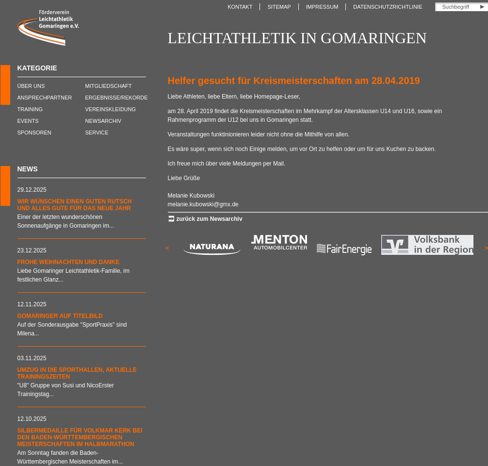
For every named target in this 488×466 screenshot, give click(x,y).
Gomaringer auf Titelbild (60, 316)
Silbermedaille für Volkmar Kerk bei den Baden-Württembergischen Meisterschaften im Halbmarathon (80, 437)
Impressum (322, 7)
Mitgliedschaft (108, 86)
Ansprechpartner (44, 97)
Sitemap (279, 7)
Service (97, 132)
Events (28, 121)
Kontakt (240, 7)
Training (30, 109)
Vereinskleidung (110, 109)
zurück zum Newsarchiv (210, 219)
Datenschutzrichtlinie (387, 7)
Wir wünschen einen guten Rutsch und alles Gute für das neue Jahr (74, 205)
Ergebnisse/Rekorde (116, 97)
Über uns (31, 86)
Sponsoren (34, 132)
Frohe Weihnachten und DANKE (68, 262)
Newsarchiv (103, 121)
